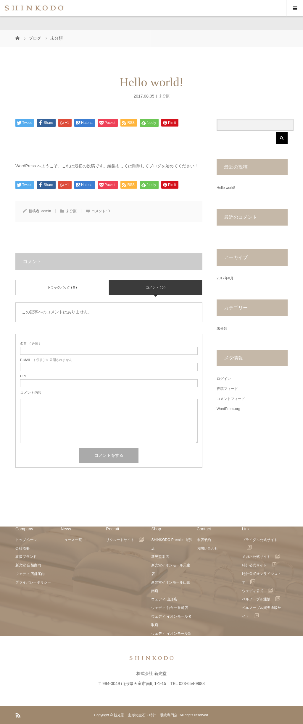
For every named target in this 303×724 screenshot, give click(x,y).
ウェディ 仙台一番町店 (169, 608)
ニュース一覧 (71, 540)
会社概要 (22, 548)
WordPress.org (228, 409)
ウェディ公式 (257, 591)
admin (46, 211)
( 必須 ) (30, 343)
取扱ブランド (26, 557)
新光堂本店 (160, 557)
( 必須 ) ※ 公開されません (46, 360)
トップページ (26, 540)
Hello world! (226, 188)
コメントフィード (231, 399)
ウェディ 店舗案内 (30, 574)
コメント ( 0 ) (156, 287)
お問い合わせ (207, 548)
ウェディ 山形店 (164, 599)
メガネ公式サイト (261, 557)
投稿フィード (227, 389)
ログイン (224, 379)
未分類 (164, 96)
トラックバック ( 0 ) (62, 287)
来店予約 (204, 540)
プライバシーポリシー (33, 582)
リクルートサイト (125, 540)
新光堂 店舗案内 (28, 565)
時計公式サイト (259, 565)
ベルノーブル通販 (261, 599)
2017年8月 (225, 278)
